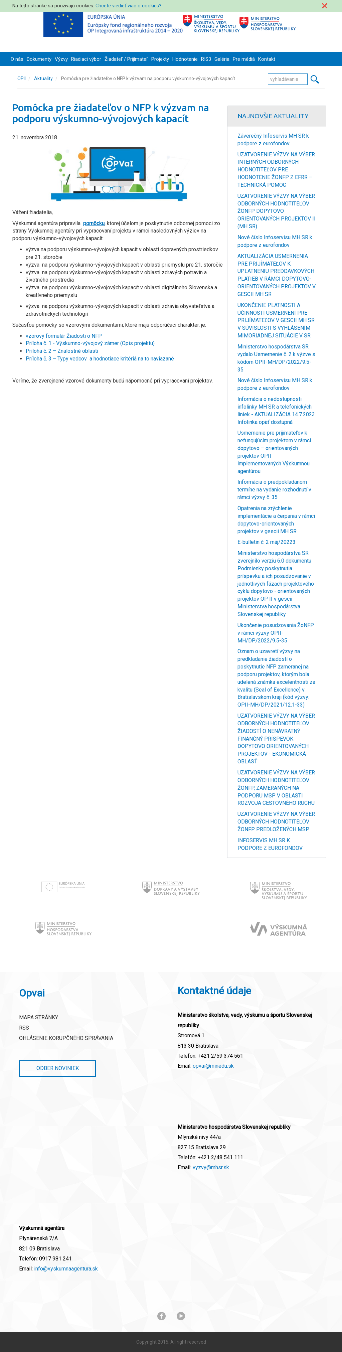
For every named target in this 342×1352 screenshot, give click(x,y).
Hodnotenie (185, 59)
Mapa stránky (38, 1017)
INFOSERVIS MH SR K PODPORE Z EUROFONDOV (270, 844)
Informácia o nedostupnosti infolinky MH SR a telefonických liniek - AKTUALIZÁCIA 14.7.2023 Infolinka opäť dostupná (276, 410)
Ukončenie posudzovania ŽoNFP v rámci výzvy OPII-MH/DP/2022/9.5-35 (275, 633)
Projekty (160, 59)
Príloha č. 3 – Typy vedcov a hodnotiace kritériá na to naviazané (100, 358)
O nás (17, 59)
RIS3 (206, 59)
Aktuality (43, 78)
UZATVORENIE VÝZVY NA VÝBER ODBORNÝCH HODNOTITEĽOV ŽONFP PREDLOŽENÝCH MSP (276, 822)
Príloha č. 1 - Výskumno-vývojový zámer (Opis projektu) (90, 343)
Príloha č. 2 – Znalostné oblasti (62, 351)
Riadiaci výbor (86, 59)
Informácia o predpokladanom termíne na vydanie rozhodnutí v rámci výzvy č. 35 (274, 489)
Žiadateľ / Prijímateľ (126, 59)
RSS (24, 1028)
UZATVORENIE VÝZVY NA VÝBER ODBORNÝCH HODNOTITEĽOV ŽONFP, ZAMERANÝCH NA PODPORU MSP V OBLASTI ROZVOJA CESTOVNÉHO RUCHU (276, 787)
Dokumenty (39, 59)
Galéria (221, 59)
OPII (21, 78)
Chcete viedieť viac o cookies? (128, 5)
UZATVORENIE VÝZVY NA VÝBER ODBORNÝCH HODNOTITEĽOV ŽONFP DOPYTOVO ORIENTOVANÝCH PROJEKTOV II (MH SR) (276, 211)
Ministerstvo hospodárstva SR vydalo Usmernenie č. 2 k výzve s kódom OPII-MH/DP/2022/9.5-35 (276, 358)
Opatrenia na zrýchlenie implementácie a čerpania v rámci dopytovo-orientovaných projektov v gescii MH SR (276, 520)
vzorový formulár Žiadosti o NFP (64, 336)
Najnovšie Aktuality (273, 116)
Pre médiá (244, 59)
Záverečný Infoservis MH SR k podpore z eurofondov (273, 140)
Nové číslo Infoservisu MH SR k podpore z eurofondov (274, 241)
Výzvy (61, 59)
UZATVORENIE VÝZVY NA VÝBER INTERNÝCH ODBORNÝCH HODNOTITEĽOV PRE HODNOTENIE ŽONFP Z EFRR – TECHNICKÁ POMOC (276, 169)
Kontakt (266, 59)
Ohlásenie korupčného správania (66, 1038)
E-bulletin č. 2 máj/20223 (266, 542)
